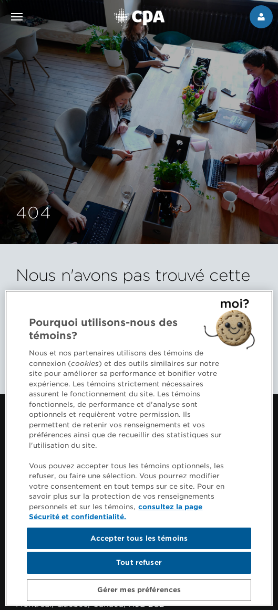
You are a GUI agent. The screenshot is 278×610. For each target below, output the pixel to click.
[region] (139, 451)
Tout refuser (139, 565)
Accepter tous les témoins (139, 540)
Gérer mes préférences (139, 592)
